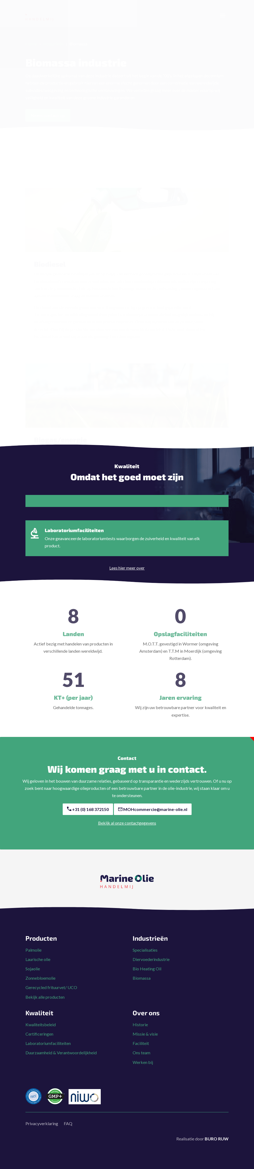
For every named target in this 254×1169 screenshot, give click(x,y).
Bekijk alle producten (45, 1002)
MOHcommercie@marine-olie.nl (152, 814)
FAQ (68, 1128)
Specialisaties (145, 955)
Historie (140, 1029)
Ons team (141, 1057)
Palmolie (33, 955)
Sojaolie (32, 973)
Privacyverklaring (41, 1128)
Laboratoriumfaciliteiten (48, 1048)
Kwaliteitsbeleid (40, 1029)
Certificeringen (39, 1039)
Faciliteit (141, 1048)
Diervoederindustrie (151, 964)
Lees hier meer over (127, 573)
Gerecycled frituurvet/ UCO (51, 992)
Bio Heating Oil (147, 973)
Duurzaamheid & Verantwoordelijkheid (61, 1057)
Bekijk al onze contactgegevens (127, 828)
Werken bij (143, 1067)
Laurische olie (37, 964)
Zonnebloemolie (40, 983)
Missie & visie (145, 1039)
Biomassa (142, 983)
